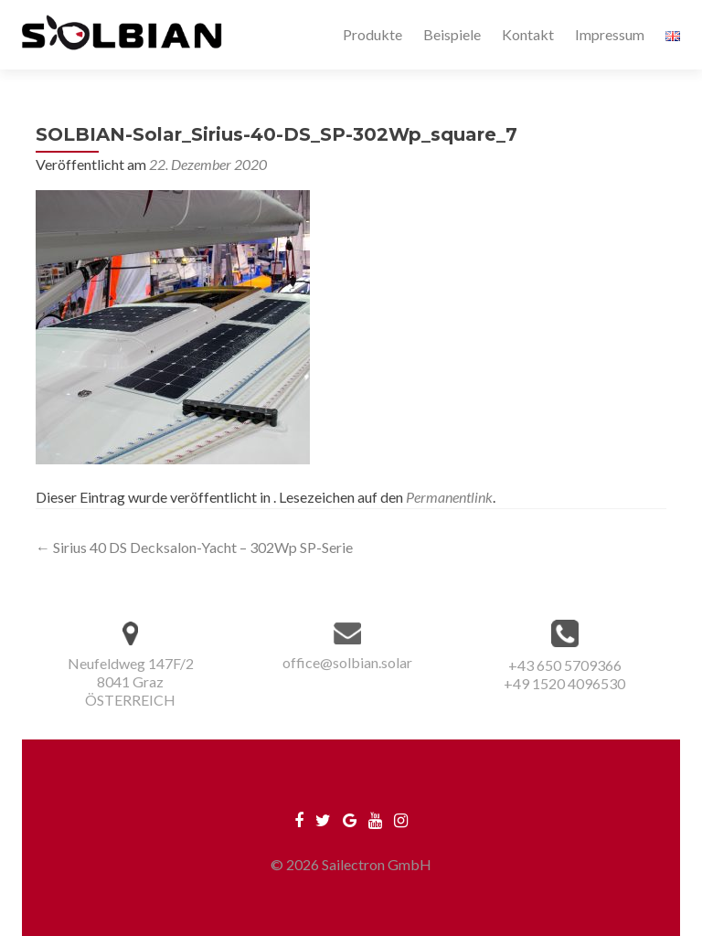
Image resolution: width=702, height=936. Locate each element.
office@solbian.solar (347, 662)
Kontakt (528, 34)
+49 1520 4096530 (564, 683)
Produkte (372, 34)
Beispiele (452, 34)
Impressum (609, 34)
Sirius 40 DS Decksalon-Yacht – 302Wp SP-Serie (194, 547)
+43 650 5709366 (565, 665)
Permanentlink (449, 496)
